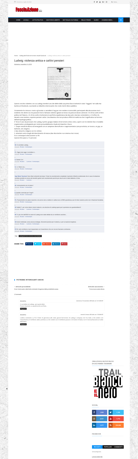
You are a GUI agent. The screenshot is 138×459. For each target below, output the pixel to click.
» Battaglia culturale (60, 395)
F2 (18, 246)
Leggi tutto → (21, 403)
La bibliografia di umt (60, 436)
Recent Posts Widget (92, 390)
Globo (99, 21)
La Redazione (57, 433)
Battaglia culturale (73, 21)
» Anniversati (58, 419)
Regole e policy (58, 443)
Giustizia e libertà (55, 21)
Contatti (55, 445)
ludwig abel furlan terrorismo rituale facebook (36, 61)
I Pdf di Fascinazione (59, 438)
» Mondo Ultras (58, 400)
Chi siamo (56, 428)
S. (18, 173)
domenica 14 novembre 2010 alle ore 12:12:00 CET (71, 320)
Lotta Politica (40, 21)
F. (18, 208)
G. (18, 180)
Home (21, 21)
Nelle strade (88, 21)
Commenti (115, 147)
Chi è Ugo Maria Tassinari (61, 431)
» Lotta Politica (58, 390)
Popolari (105, 147)
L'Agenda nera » (24, 25)
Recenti (95, 147)
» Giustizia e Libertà (60, 393)
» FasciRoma (57, 402)
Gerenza (55, 441)
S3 (19, 224)
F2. (19, 215)
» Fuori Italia (57, 410)
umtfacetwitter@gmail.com (65, 453)
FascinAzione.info (62, 451)
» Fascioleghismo (59, 407)
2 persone (32, 226)
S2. (19, 201)
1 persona (32, 175)
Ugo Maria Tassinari (24, 190)
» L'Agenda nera (59, 412)
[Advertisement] (84, 11)
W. (18, 158)
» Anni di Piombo (59, 417)
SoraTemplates (72, 456)
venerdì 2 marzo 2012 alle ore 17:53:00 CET (73, 334)
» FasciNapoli (57, 405)
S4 (19, 239)
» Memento (57, 414)
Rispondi (26, 328)
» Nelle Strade (58, 398)
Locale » (29, 21)
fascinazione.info (90, 453)
